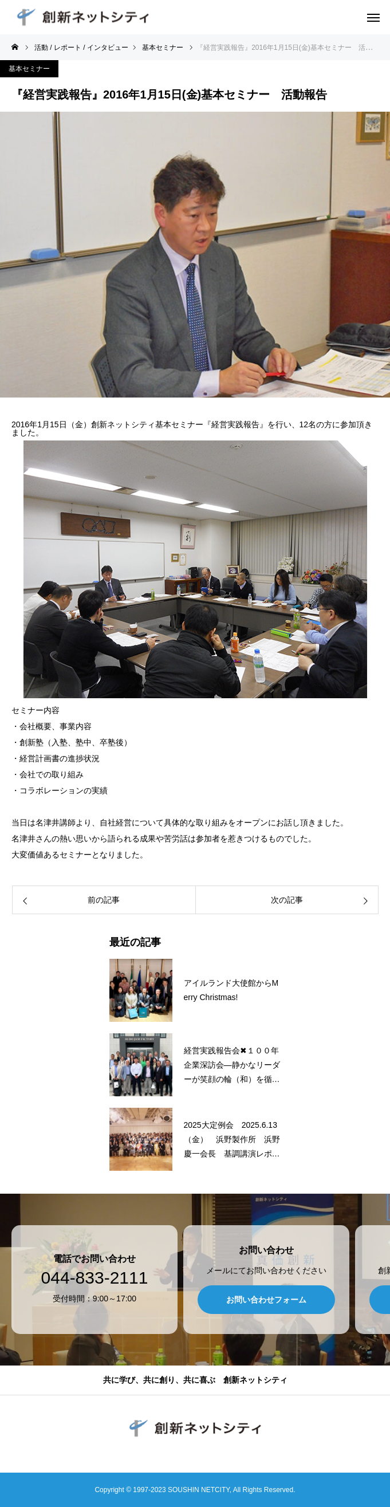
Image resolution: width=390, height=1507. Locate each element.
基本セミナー (29, 69)
